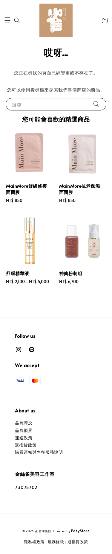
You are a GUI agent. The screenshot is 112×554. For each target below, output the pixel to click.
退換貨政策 (26, 445)
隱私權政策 (34, 541)
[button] (7, 20)
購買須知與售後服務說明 (39, 452)
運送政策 (23, 438)
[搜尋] (96, 104)
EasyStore (80, 530)
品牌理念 (23, 423)
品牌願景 (23, 430)
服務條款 (56, 541)
